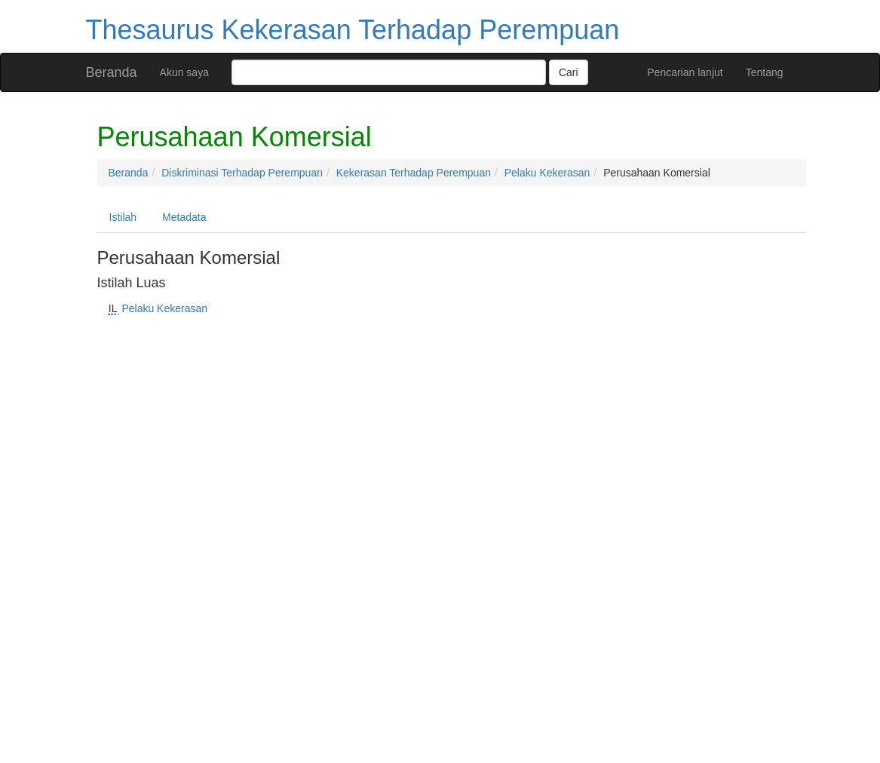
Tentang (764, 72)
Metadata (184, 217)
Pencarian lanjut (684, 72)
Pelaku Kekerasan (547, 173)
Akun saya (184, 72)
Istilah (123, 217)
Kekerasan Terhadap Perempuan (413, 173)
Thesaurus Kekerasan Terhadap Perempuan (353, 29)
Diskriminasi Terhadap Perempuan (242, 173)
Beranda (111, 72)
